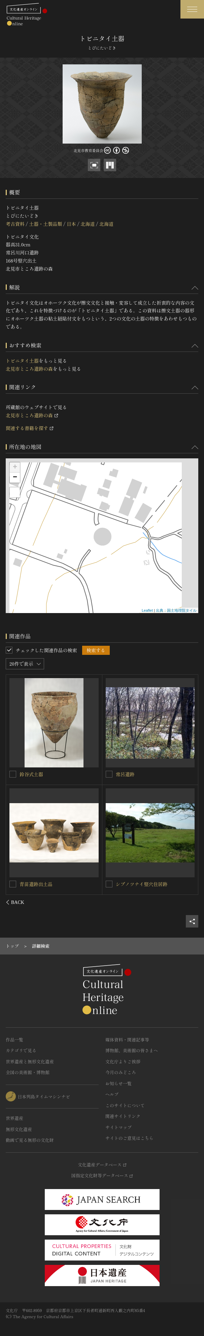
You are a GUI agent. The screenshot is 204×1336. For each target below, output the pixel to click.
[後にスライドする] (189, 902)
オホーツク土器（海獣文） (48, 883)
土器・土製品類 (45, 223)
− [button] (15, 478)
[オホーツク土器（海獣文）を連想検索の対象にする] (13, 883)
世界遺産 (14, 1118)
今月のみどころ (120, 1072)
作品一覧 (14, 1039)
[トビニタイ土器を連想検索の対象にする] (13, 773)
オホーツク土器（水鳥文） (144, 774)
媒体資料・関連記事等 (127, 1039)
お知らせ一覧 (118, 1083)
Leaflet (147, 610)
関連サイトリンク (122, 1116)
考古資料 (15, 223)
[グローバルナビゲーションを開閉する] (192, 9)
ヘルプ (111, 1094)
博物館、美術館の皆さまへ (131, 1050)
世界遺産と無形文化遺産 (30, 1061)
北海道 (87, 223)
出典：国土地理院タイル (176, 610)
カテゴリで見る (21, 1050)
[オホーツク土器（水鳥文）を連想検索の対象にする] (109, 774)
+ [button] (15, 467)
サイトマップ (118, 1127)
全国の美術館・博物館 (27, 1072)
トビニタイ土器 (22, 360)
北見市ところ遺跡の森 (29, 368)
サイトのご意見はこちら (129, 1138)
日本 (71, 223)
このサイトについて (125, 1105)
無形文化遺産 (19, 1129)
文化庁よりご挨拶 (122, 1061)
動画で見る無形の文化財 (30, 1140)
